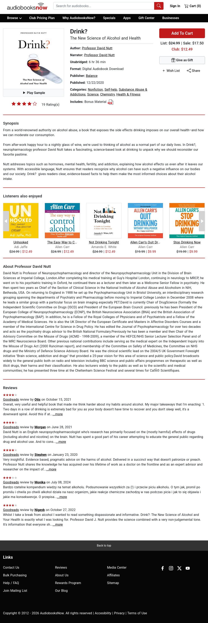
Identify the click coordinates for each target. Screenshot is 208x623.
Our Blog (61, 591)
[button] (33, 58)
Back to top (104, 545)
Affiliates (113, 575)
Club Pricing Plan (42, 18)
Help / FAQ (11, 583)
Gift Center (147, 18)
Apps (127, 18)
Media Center (117, 567)
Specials (109, 18)
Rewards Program (68, 583)
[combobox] (108, 6)
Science (93, 94)
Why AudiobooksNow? (79, 18)
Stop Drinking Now (187, 242)
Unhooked (20, 242)
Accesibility (103, 613)
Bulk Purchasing (15, 575)
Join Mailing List (15, 591)
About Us (61, 575)
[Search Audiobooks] (159, 6)
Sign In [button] (175, 6)
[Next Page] (202, 221)
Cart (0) (192, 6)
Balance (92, 76)
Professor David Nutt (97, 48)
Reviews (61, 567)
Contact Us (11, 567)
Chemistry (107, 94)
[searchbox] (103, 6)
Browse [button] (14, 18)
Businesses (170, 18)
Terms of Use (137, 613)
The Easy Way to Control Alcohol (62, 242)
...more (58, 414)
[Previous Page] (6, 221)
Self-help (111, 89)
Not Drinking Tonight (104, 242)
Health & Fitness (128, 94)
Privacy (119, 613)
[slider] (24, 104)
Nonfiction (95, 89)
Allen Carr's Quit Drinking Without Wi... (145, 242)
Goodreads (11, 399)
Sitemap (113, 583)
